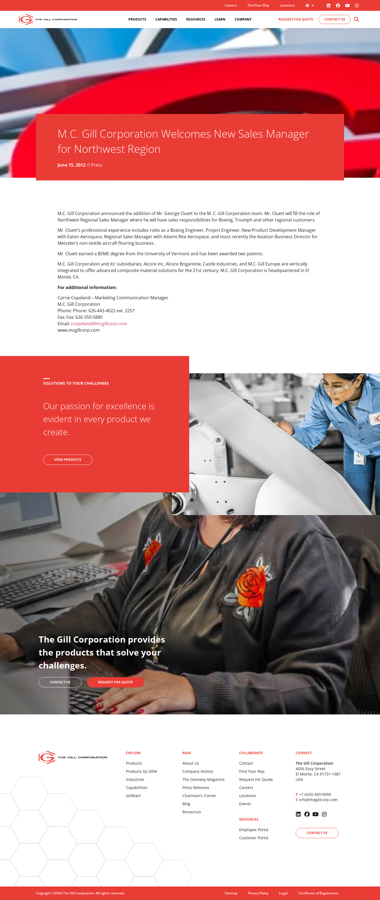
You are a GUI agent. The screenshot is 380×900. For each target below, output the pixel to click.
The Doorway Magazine (203, 779)
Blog (186, 803)
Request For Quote (256, 779)
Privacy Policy (258, 893)
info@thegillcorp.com (318, 799)
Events (245, 803)
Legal (283, 893)
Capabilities (136, 787)
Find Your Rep (258, 5)
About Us (190, 763)
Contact (246, 763)
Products (134, 763)
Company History (197, 771)
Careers (231, 5)
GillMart (133, 795)
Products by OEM (141, 771)
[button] (356, 19)
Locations (287, 5)
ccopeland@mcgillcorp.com (99, 324)
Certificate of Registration (318, 893)
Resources (191, 811)
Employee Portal (253, 829)
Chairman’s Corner (199, 795)
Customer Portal (253, 837)
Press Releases (195, 787)
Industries (135, 779)
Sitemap (231, 893)
